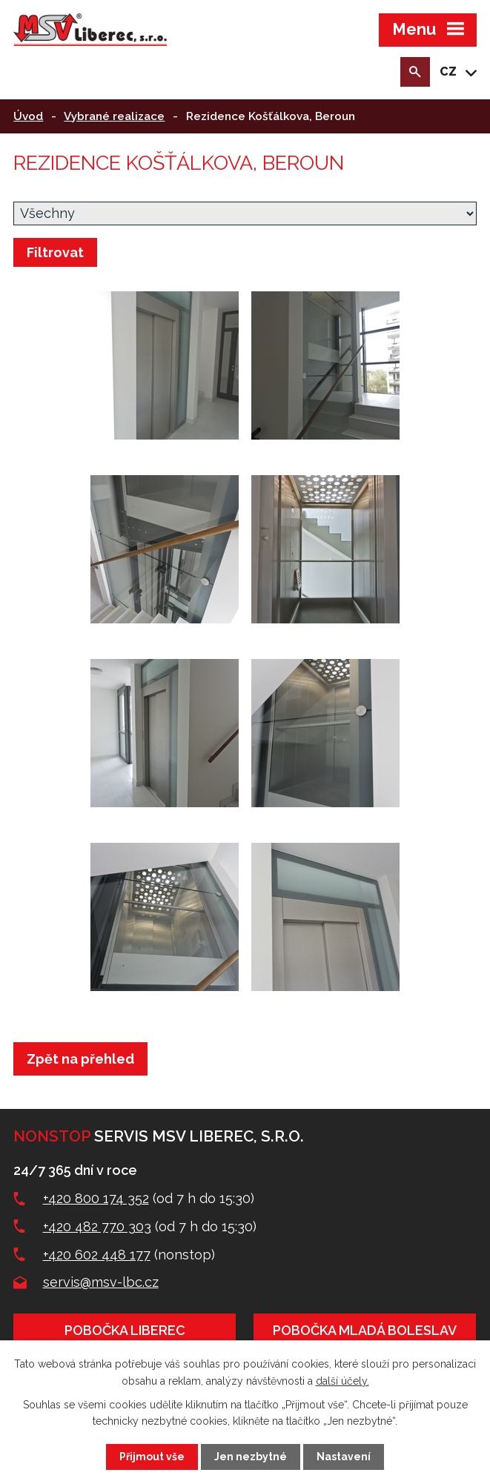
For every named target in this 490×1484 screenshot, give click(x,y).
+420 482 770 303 (97, 1226)
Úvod (28, 116)
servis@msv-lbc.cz (101, 1282)
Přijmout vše (152, 1457)
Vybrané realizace (114, 116)
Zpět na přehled (80, 1059)
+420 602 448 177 (96, 1254)
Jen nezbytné (250, 1457)
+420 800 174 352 (96, 1198)
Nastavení (344, 1457)
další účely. (342, 1380)
